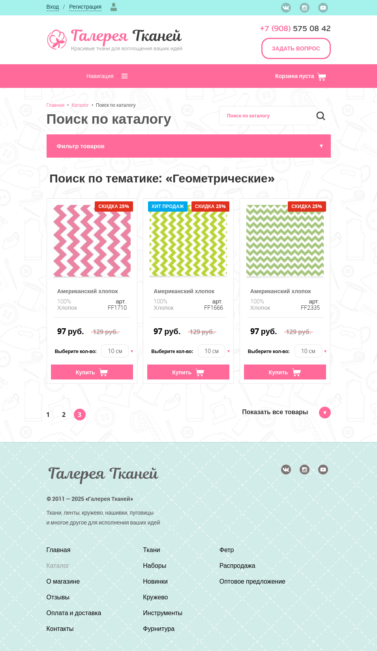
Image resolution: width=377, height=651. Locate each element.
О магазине (63, 581)
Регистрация (85, 6)
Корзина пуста (301, 76)
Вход (53, 6)
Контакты (60, 628)
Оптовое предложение (252, 581)
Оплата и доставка (74, 612)
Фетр (226, 549)
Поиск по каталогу (116, 105)
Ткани (151, 549)
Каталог (80, 105)
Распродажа (237, 565)
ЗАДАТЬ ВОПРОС (296, 48)
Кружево (155, 597)
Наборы (154, 565)
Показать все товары (286, 411)
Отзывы (58, 597)
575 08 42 (295, 28)
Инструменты (162, 612)
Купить (92, 372)
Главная (56, 105)
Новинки (155, 581)
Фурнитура (158, 628)
